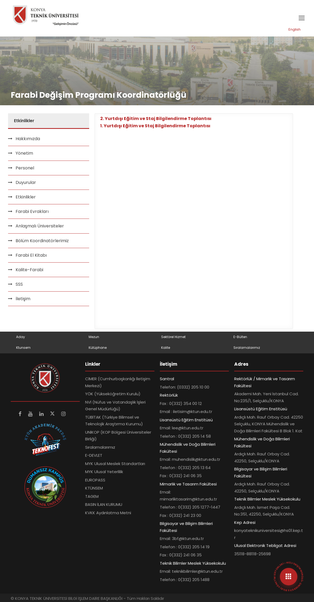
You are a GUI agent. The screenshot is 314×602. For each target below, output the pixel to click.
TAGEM (92, 496)
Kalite (165, 347)
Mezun (94, 337)
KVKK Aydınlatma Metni (108, 513)
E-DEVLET (93, 455)
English (294, 29)
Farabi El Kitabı (31, 255)
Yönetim (24, 153)
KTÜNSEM (94, 488)
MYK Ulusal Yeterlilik (104, 471)
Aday (20, 337)
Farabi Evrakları (32, 211)
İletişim (23, 299)
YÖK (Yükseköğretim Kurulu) (112, 394)
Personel (25, 168)
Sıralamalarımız (246, 347)
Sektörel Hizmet (173, 337)
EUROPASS (95, 480)
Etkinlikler (26, 197)
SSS (19, 284)
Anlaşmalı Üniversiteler (40, 226)
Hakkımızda (28, 139)
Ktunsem (23, 347)
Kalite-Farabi (29, 270)
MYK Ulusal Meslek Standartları (115, 463)
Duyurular (26, 182)
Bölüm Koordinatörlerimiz (42, 241)
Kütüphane (98, 347)
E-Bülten (240, 337)
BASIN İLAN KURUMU (103, 504)
